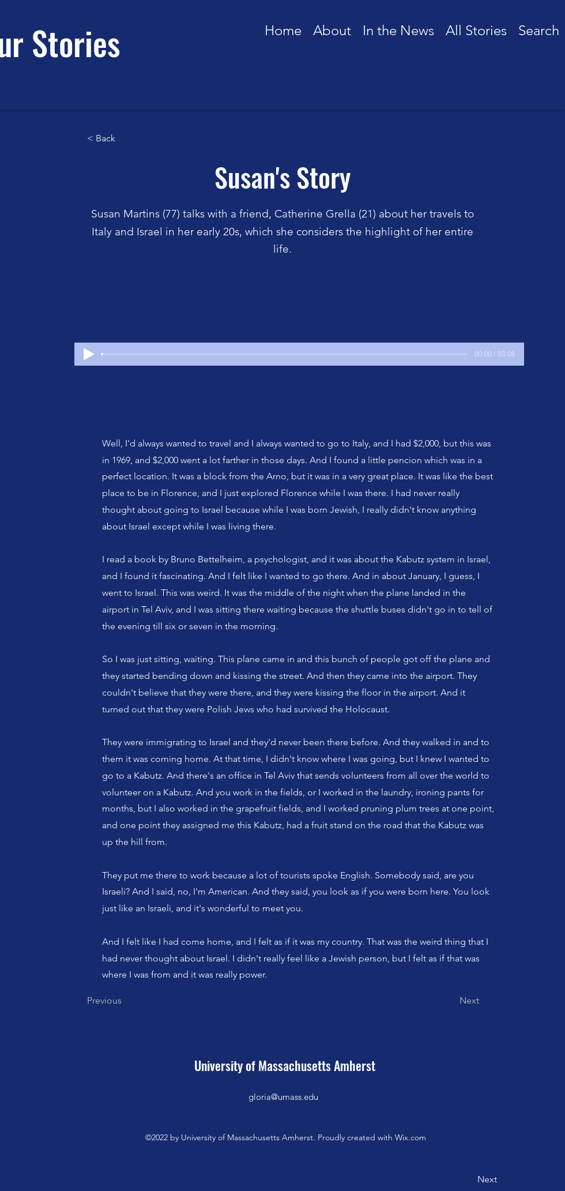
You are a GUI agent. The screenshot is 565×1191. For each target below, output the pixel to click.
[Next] (450, 1000)
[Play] (89, 354)
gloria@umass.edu (283, 1096)
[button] (476, 27)
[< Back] (125, 138)
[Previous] (125, 1000)
